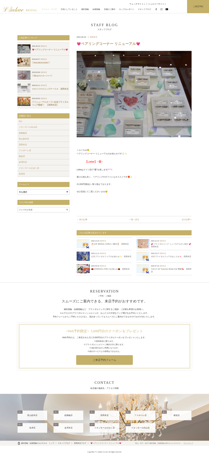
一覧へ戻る (134, 219)
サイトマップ (188, 443)
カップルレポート (126, 9)
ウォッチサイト (136, 4)
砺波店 (22, 156)
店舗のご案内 (109, 9)
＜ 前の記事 (82, 219)
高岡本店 (93, 37)
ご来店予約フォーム (104, 360)
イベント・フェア (49, 9)
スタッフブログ (144, 9)
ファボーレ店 (25, 150)
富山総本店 (24, 139)
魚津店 (22, 174)
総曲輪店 (23, 133)
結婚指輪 (96, 9)
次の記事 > (187, 219)
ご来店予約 (198, 6)
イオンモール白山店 (28, 127)
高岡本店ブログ (80, 443)
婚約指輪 (85, 9)
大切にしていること (69, 9)
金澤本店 (23, 162)
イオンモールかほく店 (29, 168)
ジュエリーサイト (156, 4)
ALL (20, 121)
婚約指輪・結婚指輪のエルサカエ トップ (35, 443)
